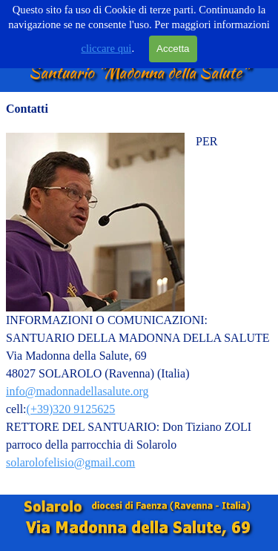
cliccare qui (106, 48)
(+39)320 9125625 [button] (71, 409)
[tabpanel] (139, 293)
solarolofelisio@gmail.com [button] (70, 462)
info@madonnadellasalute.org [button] (77, 391)
